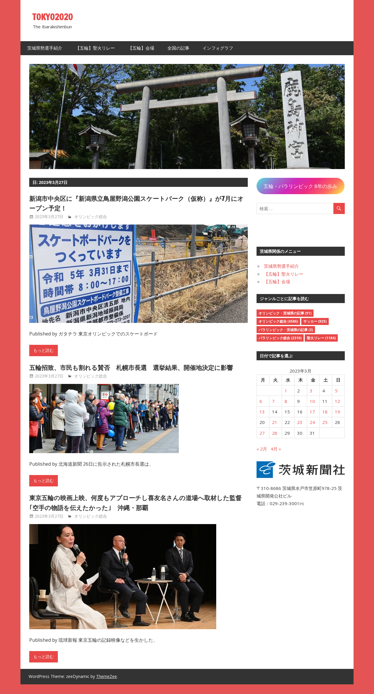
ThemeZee (106, 686)
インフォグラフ (217, 48)
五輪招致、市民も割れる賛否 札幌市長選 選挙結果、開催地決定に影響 (134, 372)
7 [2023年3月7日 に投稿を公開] (273, 401)
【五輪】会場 (141, 48)
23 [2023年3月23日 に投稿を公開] (299, 422)
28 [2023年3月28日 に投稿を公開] (274, 433)
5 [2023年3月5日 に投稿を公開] (336, 391)
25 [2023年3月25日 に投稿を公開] (325, 422)
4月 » (276, 449)
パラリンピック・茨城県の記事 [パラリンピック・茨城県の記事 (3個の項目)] (286, 329)
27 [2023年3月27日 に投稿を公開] (262, 433)
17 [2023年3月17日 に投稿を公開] (312, 412)
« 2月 (262, 449)
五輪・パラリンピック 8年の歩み (300, 186)
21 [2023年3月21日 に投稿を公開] (274, 422)
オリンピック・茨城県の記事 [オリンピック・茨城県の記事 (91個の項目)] (285, 313)
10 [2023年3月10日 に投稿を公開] (312, 401)
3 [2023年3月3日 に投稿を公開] (311, 391)
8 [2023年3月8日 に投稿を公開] (286, 401)
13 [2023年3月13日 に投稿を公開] (262, 412)
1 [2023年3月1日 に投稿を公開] (286, 391)
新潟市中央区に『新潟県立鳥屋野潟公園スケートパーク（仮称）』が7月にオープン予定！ (135, 203)
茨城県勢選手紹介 (44, 48)
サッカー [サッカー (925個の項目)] (315, 321)
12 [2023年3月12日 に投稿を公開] (337, 401)
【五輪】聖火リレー (95, 48)
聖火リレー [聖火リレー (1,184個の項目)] (321, 337)
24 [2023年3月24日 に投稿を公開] (312, 422)
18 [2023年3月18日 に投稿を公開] (325, 412)
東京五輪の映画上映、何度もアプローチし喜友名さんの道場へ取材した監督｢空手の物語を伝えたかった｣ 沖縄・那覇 (136, 512)
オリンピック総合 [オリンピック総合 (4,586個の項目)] (278, 321)
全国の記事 (178, 48)
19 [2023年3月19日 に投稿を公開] (337, 412)
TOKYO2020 (54, 16)
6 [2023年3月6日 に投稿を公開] (260, 401)
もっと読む (43, 350)
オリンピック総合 (90, 216)
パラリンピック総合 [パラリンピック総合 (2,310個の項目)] (280, 337)
